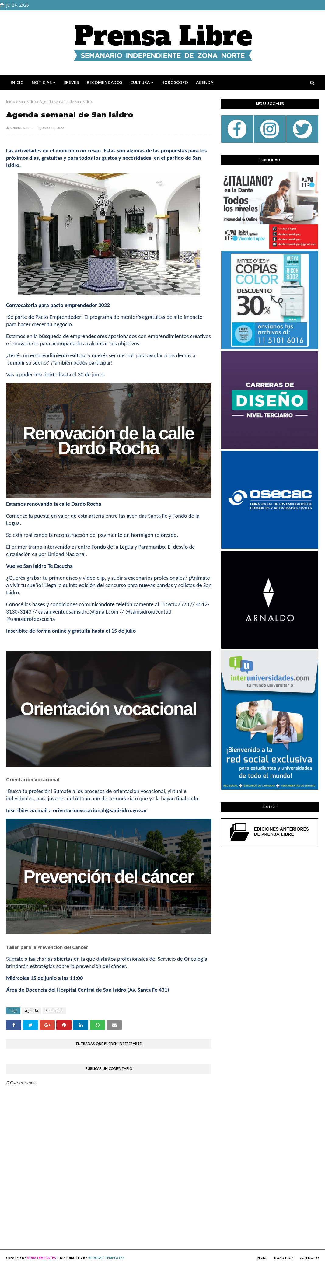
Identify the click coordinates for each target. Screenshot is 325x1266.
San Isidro (27, 101)
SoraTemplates (41, 1257)
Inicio (10, 101)
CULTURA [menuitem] (140, 82)
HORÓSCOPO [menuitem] (174, 82)
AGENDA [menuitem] (204, 82)
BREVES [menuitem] (71, 82)
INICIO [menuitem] (17, 82)
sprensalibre (21, 127)
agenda (31, 1010)
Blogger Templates (106, 1257)
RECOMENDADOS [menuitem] (104, 82)
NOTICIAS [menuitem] (42, 82)
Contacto (309, 1257)
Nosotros (284, 1257)
